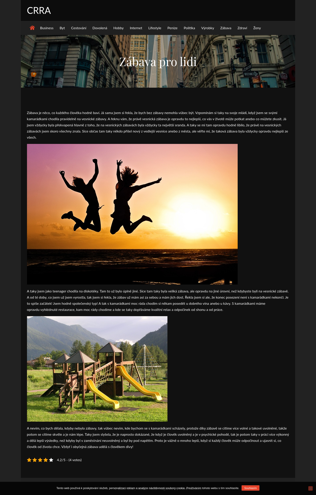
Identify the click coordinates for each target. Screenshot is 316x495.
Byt (62, 28)
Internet (136, 28)
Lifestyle (154, 28)
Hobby (118, 28)
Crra (39, 10)
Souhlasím (250, 488)
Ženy (257, 28)
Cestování (78, 28)
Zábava (225, 28)
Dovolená (99, 28)
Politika (189, 28)
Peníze (172, 28)
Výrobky (207, 28)
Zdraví (242, 28)
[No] (310, 488)
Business (47, 28)
